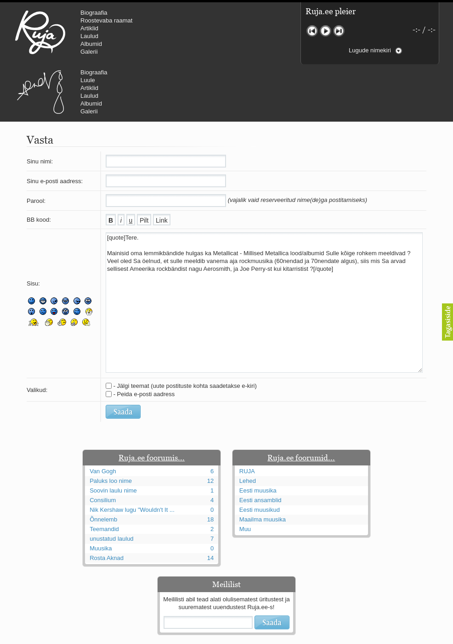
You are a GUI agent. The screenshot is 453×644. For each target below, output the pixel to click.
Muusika (101, 493)
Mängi (325, 31)
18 (210, 464)
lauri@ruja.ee (159, 637)
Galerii (89, 51)
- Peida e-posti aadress (144, 339)
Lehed (247, 425)
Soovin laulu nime (113, 435)
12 (210, 425)
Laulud (89, 36)
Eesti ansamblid (260, 445)
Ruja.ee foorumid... (301, 402)
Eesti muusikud (259, 454)
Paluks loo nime (111, 425)
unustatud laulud (111, 483)
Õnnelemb (103, 464)
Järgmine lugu (339, 31)
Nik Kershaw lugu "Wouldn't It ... (132, 454)
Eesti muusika (258, 435)
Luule (243, 20)
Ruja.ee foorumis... (152, 402)
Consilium (103, 445)
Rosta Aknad (107, 502)
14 (210, 502)
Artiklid (89, 28)
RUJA (40, 32)
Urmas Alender (195, 32)
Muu (245, 473)
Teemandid (104, 473)
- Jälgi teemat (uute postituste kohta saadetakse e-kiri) (185, 330)
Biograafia (94, 12)
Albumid (91, 43)
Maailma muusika (262, 464)
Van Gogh (103, 416)
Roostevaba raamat (106, 20)
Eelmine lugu (312, 31)
